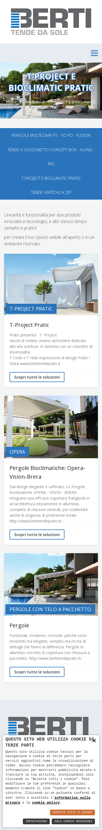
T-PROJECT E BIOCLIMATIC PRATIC (51, 178)
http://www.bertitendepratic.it (35, 521)
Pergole (19, 625)
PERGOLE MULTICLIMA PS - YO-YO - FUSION (51, 135)
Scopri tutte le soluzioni (37, 377)
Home (11, 101)
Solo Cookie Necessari (73, 821)
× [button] (94, 741)
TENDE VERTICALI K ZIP (51, 192)
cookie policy (46, 802)
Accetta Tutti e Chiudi (72, 812)
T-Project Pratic (29, 325)
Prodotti (32, 101)
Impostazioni (36, 821)
